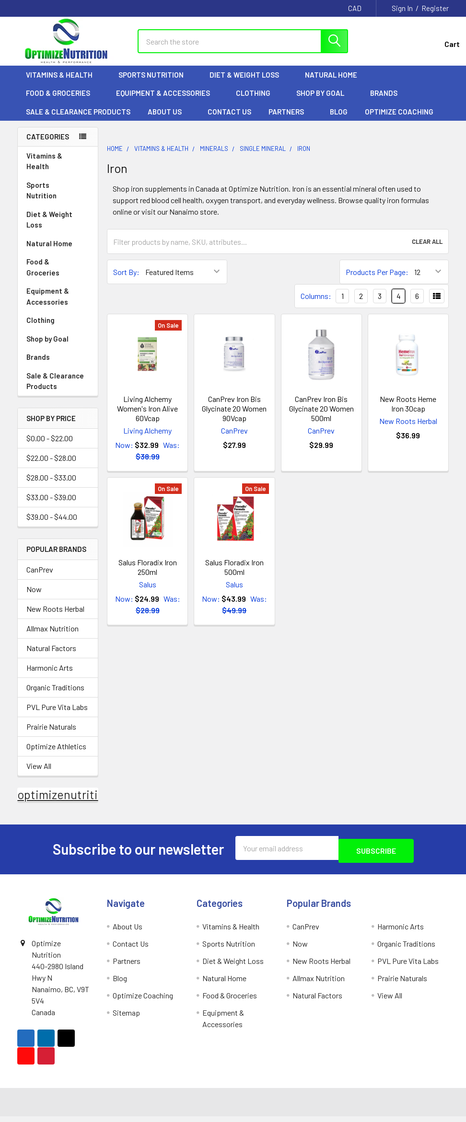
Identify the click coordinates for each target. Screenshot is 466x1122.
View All (38, 774)
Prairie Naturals (51, 734)
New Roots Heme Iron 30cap (408, 411)
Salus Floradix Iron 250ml (147, 575)
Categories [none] (47, 144)
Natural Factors (51, 656)
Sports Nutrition (155, 83)
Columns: (316, 304)
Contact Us (229, 119)
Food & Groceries (62, 101)
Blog (339, 119)
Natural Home (335, 83)
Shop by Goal (324, 101)
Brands (388, 101)
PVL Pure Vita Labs (57, 715)
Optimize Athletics (56, 754)
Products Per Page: (377, 280)
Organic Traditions (55, 695)
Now (34, 597)
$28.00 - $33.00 (51, 486)
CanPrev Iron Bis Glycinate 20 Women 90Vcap (234, 416)
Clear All (427, 249)
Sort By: (126, 280)
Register (435, 8)
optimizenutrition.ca (71, 802)
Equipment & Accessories (167, 101)
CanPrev (39, 577)
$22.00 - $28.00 (51, 466)
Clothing (257, 101)
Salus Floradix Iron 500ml (234, 575)
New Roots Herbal (55, 616)
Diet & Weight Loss (249, 83)
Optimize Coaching (399, 119)
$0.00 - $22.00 (49, 446)
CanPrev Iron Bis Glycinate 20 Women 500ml (321, 416)
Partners (290, 119)
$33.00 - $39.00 (51, 505)
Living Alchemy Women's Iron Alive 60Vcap (147, 416)
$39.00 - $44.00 (51, 525)
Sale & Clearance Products (78, 119)
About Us (169, 119)
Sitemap (126, 1017)
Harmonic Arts (49, 675)
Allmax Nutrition (52, 636)
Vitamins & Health (63, 83)
